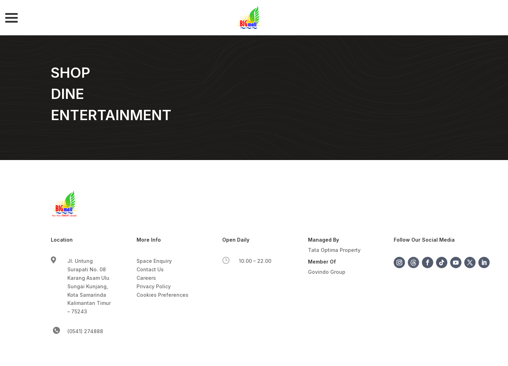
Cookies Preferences (162, 295)
